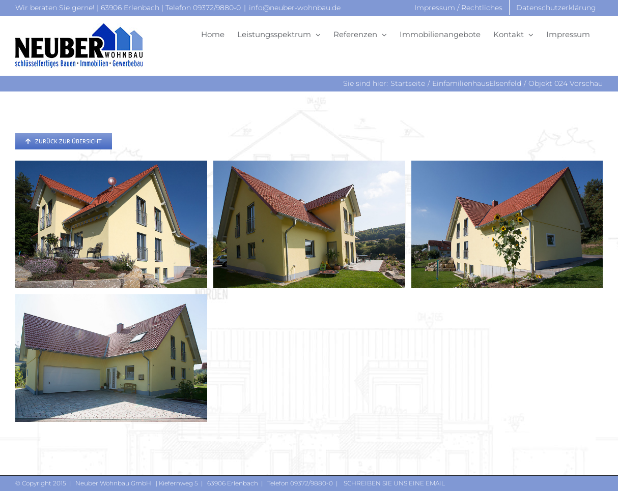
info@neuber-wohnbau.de (295, 7)
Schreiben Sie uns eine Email (393, 483)
